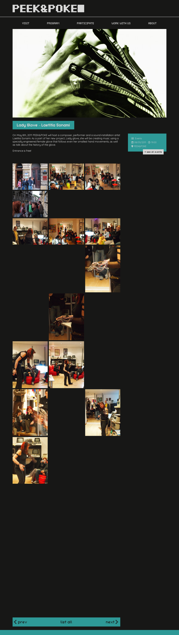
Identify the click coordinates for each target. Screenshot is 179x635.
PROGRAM (53, 23)
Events (138, 138)
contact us (130, 610)
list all (66, 592)
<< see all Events (153, 151)
